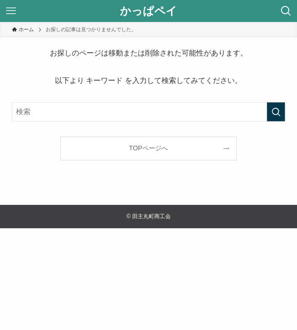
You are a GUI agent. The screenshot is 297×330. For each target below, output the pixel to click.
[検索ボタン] (286, 11)
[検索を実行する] (276, 111)
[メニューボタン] (11, 11)
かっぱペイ (148, 11)
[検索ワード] (148, 111)
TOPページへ (148, 148)
